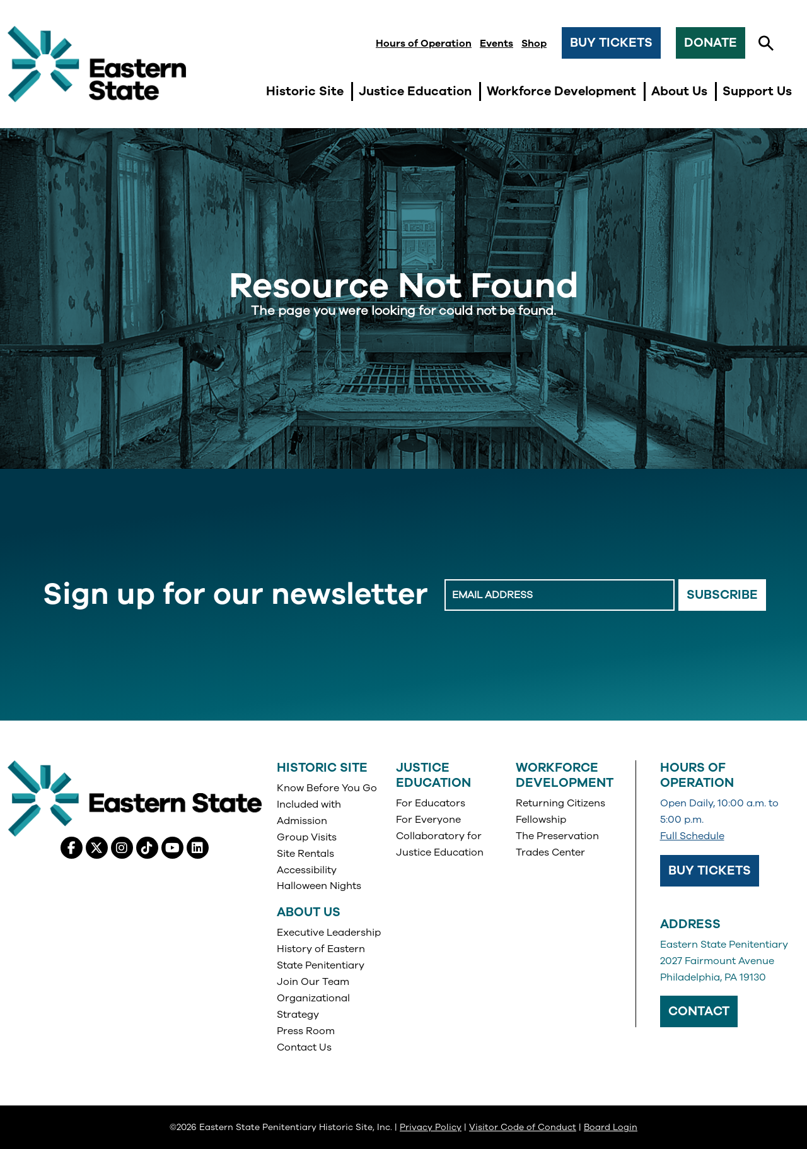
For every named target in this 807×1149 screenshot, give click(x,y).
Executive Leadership (329, 933)
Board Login (610, 1127)
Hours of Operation (424, 43)
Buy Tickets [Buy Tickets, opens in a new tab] (709, 870)
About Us (308, 912)
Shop (534, 43)
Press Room (306, 1031)
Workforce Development (564, 775)
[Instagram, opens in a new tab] (122, 848)
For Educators (430, 803)
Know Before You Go (327, 788)
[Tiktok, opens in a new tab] (147, 848)
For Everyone (428, 820)
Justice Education (433, 775)
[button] (766, 43)
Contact (698, 1011)
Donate (710, 42)
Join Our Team (313, 982)
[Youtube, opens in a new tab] (172, 848)
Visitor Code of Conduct (522, 1127)
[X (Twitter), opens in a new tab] (97, 848)
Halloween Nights (319, 886)
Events (496, 43)
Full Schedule (692, 836)
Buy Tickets (611, 42)
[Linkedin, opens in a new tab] (198, 848)
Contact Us (304, 1047)
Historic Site (322, 767)
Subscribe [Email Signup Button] (722, 594)
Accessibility (307, 870)
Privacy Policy (431, 1127)
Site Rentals (305, 854)
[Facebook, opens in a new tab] (72, 848)
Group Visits (307, 837)
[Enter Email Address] (559, 595)
